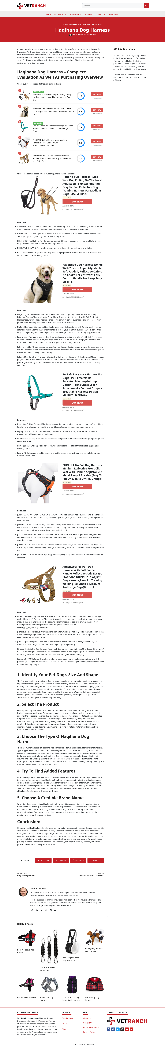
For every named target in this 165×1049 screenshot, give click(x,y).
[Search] (146, 5)
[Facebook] (108, 1029)
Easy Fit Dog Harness (26, 875)
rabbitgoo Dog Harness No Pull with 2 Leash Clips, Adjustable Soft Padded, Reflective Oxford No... (53, 111)
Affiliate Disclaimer (91, 1027)
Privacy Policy (89, 1032)
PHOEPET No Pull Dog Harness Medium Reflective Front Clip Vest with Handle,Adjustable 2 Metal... (50, 143)
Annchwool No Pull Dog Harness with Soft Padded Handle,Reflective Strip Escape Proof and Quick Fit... (52, 158)
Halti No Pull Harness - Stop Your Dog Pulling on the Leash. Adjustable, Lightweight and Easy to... (53, 97)
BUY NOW (77, 201)
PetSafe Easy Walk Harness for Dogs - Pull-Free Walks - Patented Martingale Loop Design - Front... (53, 128)
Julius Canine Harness (26, 997)
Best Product (67, 1018)
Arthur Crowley (38, 888)
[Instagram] (122, 1029)
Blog (64, 1029)
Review (65, 1023)
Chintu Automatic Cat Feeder (91, 875)
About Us (87, 1018)
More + (97, 861)
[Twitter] (118, 1029)
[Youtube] (127, 1029)
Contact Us (87, 1023)
